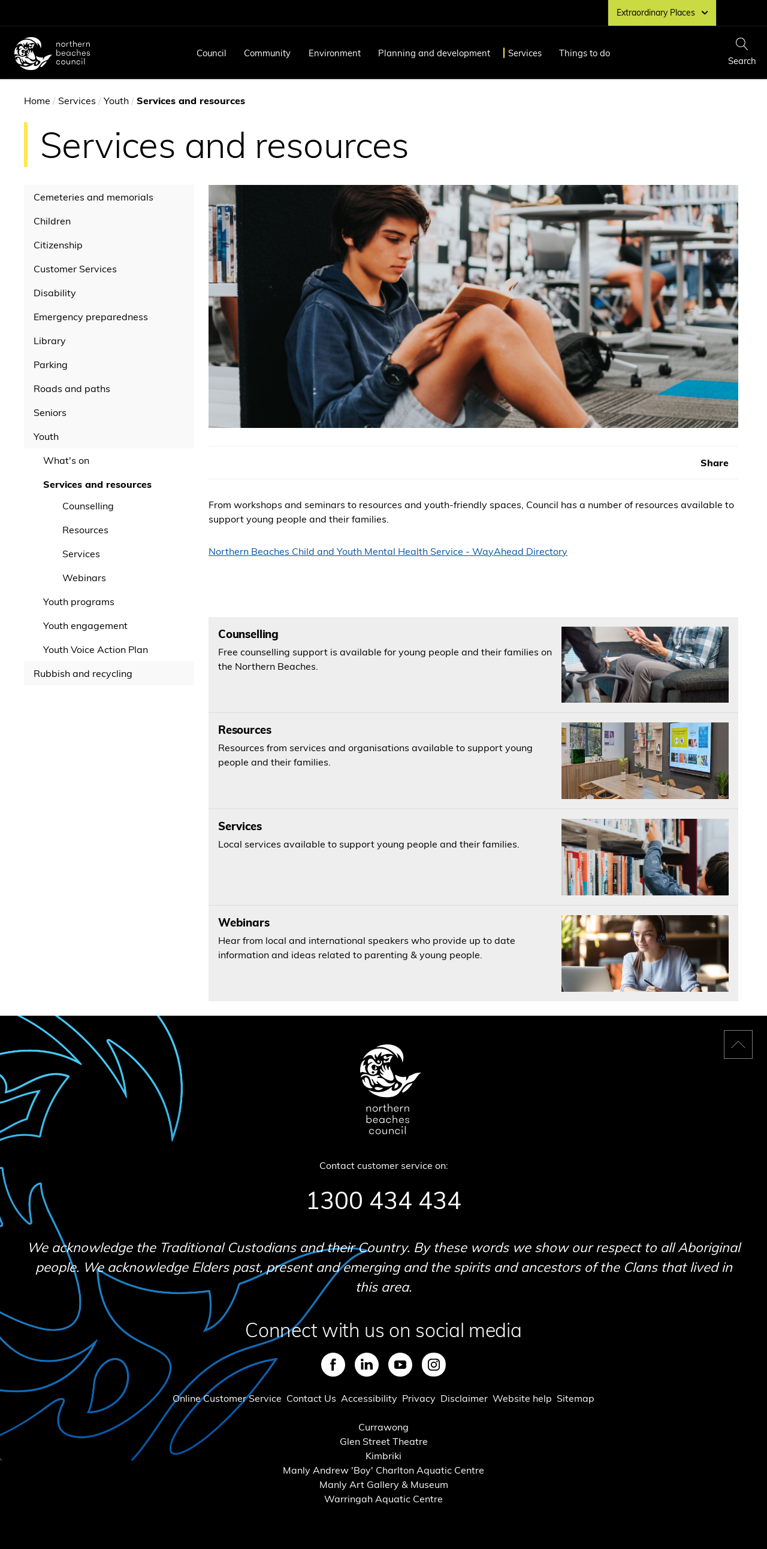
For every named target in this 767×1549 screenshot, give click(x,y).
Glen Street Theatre (384, 1441)
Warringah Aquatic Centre (383, 1499)
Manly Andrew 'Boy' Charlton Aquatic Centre (383, 1470)
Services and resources (97, 484)
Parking (51, 364)
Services (525, 53)
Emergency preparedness (91, 317)
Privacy (419, 1398)
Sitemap (575, 1398)
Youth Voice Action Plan (95, 649)
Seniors (50, 412)
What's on (66, 460)
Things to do (584, 53)
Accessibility (369, 1398)
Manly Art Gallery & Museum (383, 1484)
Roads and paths (72, 388)
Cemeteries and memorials (93, 197)
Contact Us (311, 1398)
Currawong (383, 1427)
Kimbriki (383, 1456)
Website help (522, 1398)
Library (50, 341)
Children (52, 221)
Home (37, 101)
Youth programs (78, 602)
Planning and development (434, 53)
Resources (85, 530)
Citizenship (58, 245)
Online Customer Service (227, 1398)
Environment (335, 53)
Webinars (84, 578)
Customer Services (75, 269)
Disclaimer (464, 1398)
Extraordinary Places (662, 12)
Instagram (434, 1365)
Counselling (88, 506)
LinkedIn (367, 1365)
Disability (55, 293)
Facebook (333, 1365)
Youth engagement (85, 625)
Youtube (400, 1365)
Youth (116, 101)
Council (212, 53)
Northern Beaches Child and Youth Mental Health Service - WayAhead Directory (388, 551)
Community (267, 53)
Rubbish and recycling (83, 673)
